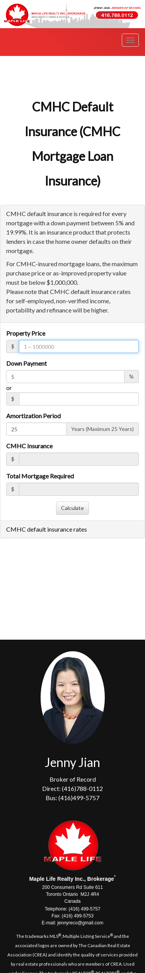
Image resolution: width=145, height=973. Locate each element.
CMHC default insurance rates (46, 529)
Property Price (25, 333)
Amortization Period (33, 415)
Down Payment (26, 363)
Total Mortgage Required (40, 476)
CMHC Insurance (29, 445)
